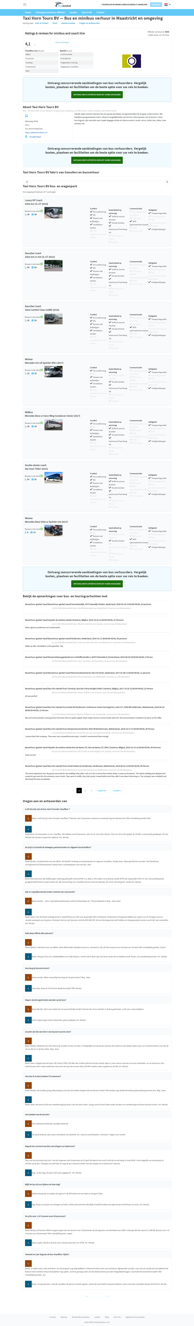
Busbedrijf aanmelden (80, 1317)
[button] (27, 182)
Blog (107, 1317)
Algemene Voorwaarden (135, 1317)
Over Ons (117, 1317)
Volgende (102, 790)
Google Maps (35, 136)
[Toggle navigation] (25, 5)
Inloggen (156, 4)
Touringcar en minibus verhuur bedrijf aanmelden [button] (124, 4)
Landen (73, 12)
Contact (100, 12)
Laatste (117, 790)
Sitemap (64, 1317)
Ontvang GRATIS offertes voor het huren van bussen (97, 94)
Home (28, 12)
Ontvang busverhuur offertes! (50, 12)
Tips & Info (86, 12)
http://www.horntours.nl (36, 132)
